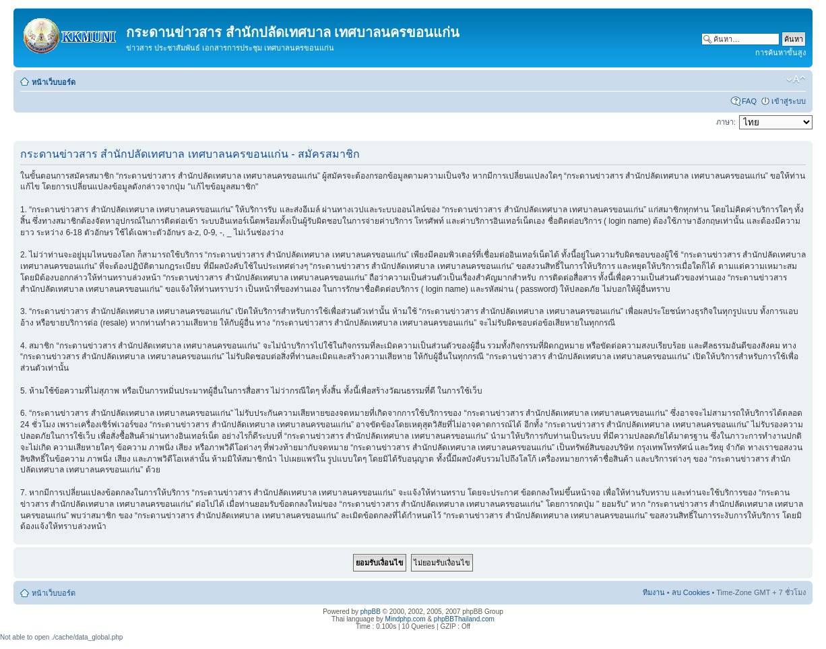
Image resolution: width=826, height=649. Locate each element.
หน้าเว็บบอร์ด (53, 82)
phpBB (370, 611)
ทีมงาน (654, 592)
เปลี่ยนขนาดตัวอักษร (796, 79)
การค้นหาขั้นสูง (780, 53)
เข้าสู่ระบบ (788, 101)
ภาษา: (726, 122)
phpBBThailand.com (464, 619)
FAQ (749, 101)
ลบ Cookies (691, 592)
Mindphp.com (405, 619)
